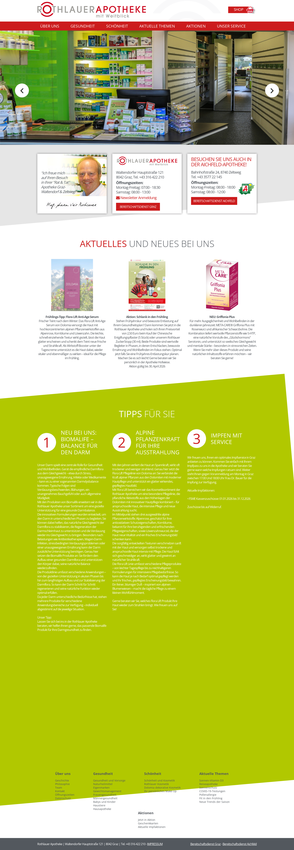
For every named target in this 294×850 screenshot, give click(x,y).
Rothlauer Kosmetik (156, 784)
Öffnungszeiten (64, 794)
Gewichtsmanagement (107, 791)
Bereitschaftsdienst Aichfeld (214, 201)
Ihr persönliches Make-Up (160, 791)
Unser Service (231, 26)
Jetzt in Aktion (146, 820)
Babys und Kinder (104, 802)
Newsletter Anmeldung (136, 197)
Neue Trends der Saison (214, 802)
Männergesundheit (105, 798)
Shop (238, 9)
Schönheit (117, 26)
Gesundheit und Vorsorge (109, 780)
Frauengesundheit (104, 794)
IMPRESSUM (155, 844)
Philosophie (62, 784)
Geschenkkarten (148, 823)
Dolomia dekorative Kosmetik (162, 787)
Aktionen (196, 26)
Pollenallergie (207, 794)
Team (58, 787)
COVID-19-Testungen (212, 791)
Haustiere (99, 805)
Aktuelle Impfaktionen (152, 827)
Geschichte (62, 780)
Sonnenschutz (208, 787)
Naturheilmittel (102, 784)
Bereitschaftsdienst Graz (138, 207)
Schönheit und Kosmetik (159, 780)
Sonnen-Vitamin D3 (211, 780)
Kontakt (60, 791)
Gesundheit (82, 26)
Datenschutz (63, 798)
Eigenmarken (101, 787)
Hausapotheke (102, 809)
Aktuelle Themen (157, 26)
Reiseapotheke (208, 784)
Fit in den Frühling (210, 798)
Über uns (49, 26)
